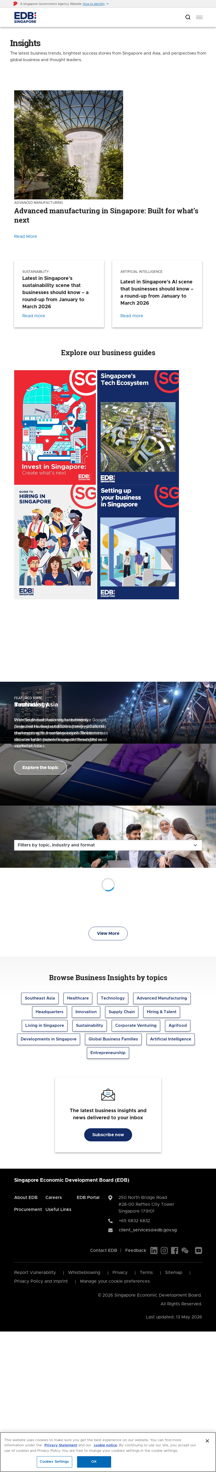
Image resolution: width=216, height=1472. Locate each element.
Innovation (86, 1012)
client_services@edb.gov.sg (148, 1230)
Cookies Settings (54, 1462)
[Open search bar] (188, 17)
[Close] (207, 1441)
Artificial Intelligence (170, 1039)
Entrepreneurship (108, 1053)
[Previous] (101, 658)
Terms (146, 1272)
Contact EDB (103, 1250)
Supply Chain (122, 1012)
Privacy (119, 1272)
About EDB (26, 1197)
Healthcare (78, 998)
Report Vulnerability (35, 1272)
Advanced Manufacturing (162, 998)
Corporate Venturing (136, 1026)
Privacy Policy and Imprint (41, 1281)
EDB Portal (88, 1197)
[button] (96, 4)
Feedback (135, 1250)
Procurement (28, 1209)
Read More (25, 236)
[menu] (199, 17)
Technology (113, 998)
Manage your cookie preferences (115, 1281)
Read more (33, 316)
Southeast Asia (40, 998)
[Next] (115, 658)
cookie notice (105, 1445)
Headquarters (49, 1012)
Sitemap (173, 1272)
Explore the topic (40, 767)
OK (94, 1462)
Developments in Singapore (49, 1039)
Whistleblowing (84, 1272)
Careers (53, 1197)
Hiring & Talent (162, 1012)
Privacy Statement (60, 1445)
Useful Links (58, 1209)
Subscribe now (108, 1135)
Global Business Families (113, 1039)
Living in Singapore (44, 1026)
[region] (108, 1452)
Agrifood (178, 1026)
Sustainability (89, 1026)
